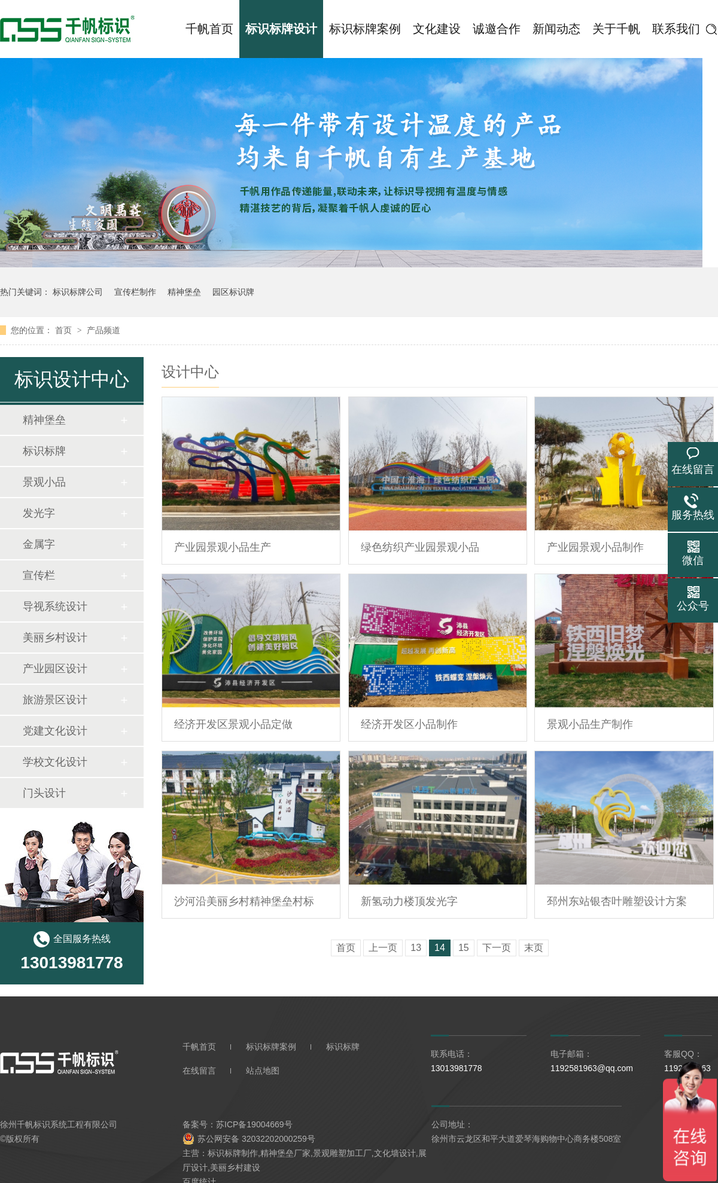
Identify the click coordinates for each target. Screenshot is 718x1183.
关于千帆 (616, 28)
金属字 (39, 544)
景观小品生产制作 (590, 724)
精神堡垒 (184, 292)
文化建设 (437, 28)
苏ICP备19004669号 (254, 1124)
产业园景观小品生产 (222, 547)
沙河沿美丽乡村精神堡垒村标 (244, 901)
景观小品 (44, 482)
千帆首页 (209, 28)
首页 (64, 330)
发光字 (39, 513)
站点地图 (262, 1070)
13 (415, 948)
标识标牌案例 (365, 28)
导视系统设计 (55, 606)
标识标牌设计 (281, 28)
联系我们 (676, 28)
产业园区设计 (55, 669)
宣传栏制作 (135, 292)
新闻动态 (556, 28)
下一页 (496, 948)
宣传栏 (39, 575)
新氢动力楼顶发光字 (409, 901)
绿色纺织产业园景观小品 (420, 547)
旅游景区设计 (55, 700)
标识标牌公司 (78, 292)
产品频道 (103, 330)
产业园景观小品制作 (595, 547)
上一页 (383, 948)
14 (439, 948)
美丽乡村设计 (55, 638)
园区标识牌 (233, 292)
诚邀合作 (497, 28)
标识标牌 (44, 451)
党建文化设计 (55, 731)
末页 (533, 948)
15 (463, 948)
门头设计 (44, 793)
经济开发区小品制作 (409, 724)
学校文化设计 (55, 762)
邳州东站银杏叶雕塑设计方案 (617, 901)
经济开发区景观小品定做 (233, 724)
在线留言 (199, 1070)
